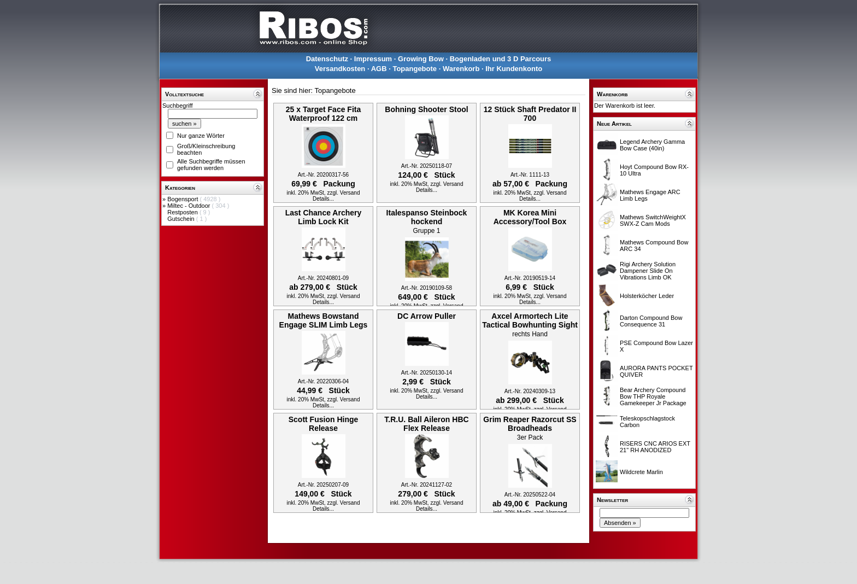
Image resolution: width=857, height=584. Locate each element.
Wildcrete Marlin (641, 472)
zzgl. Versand (343, 193)
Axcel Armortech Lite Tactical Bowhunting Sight (530, 320)
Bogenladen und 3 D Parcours (500, 59)
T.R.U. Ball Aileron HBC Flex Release (426, 424)
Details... (323, 199)
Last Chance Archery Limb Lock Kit (323, 217)
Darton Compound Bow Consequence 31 (651, 321)
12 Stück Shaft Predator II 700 (530, 113)
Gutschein (181, 218)
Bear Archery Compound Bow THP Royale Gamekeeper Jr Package (653, 396)
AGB (379, 69)
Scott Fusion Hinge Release (324, 424)
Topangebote (414, 69)
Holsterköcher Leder (647, 296)
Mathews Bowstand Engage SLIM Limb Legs (323, 320)
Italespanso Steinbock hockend (426, 217)
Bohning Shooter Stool (426, 109)
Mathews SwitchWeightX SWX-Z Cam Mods (653, 220)
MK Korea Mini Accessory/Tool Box (530, 217)
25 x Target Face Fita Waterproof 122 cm (323, 113)
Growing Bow (421, 59)
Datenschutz (327, 59)
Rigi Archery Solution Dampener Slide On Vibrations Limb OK (648, 271)
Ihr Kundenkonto (513, 69)
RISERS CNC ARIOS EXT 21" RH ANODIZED (655, 446)
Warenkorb (461, 69)
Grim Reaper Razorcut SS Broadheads (529, 424)
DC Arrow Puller (426, 316)
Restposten (183, 212)
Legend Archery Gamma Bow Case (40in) (652, 144)
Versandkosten (340, 69)
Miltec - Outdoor (189, 205)
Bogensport (183, 199)
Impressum (373, 59)
